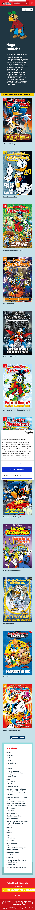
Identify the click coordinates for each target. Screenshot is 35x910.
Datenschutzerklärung (12, 903)
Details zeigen (24, 463)
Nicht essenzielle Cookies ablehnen (17, 476)
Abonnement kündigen (18, 904)
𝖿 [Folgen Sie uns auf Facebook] (15, 895)
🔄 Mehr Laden (17, 738)
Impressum (7, 901)
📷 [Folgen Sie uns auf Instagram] (19, 895)
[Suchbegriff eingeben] (21, 3)
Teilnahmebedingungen (23, 901)
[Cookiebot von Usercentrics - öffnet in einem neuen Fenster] (25, 432)
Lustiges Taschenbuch (6, 3)
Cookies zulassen (17, 469)
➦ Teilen (28, 10)
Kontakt (27, 903)
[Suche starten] (26, 3)
